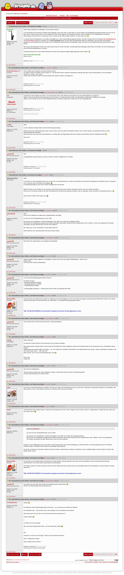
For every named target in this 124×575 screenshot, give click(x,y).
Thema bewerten (22, 22)
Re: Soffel (46, 406)
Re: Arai (46, 121)
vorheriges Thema (13, 554)
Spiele (75, 572)
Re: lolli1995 (45, 175)
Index (24, 554)
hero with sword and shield (19, 559)
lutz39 (27, 559)
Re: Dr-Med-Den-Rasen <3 (50, 92)
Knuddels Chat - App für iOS (46, 572)
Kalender (62, 15)
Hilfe (67, 15)
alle (116, 22)
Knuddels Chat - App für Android (30, 572)
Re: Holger (46, 458)
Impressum (105, 572)
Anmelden (24, 13)
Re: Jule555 (47, 365)
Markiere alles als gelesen (12, 562)
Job (110, 572)
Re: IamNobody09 (48, 237)
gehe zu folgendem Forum (81, 560)
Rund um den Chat (23, 18)
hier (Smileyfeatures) (109, 39)
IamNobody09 (35, 428)
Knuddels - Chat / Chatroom (100, 562)
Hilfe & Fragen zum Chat (35, 18)
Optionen (10, 22)
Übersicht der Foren (51, 15)
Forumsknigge (74, 15)
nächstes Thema (35, 554)
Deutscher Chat (17, 572)
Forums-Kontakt (89, 562)
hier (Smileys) (30, 40)
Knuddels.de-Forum (12, 18)
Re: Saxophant (47, 67)
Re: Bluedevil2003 (48, 318)
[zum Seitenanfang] (10, 64)
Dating (79, 572)
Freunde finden (58, 572)
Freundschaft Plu (68, 572)
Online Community (87, 572)
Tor (94, 189)
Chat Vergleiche (97, 572)
